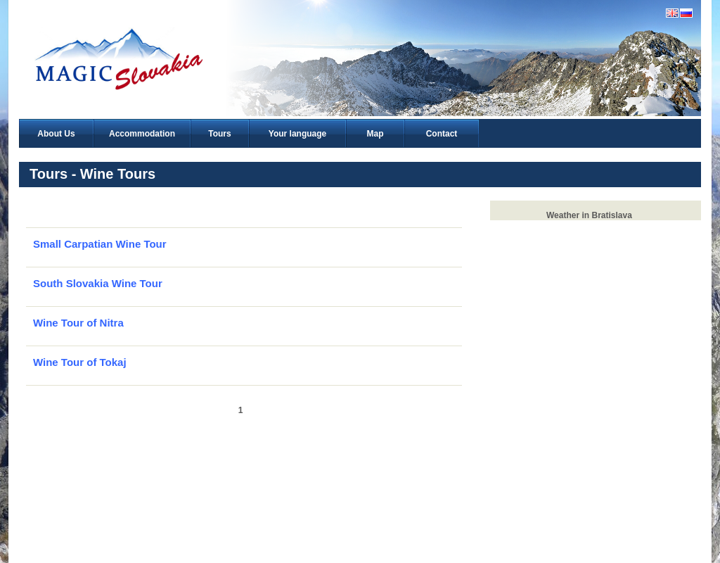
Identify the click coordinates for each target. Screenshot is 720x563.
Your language (297, 134)
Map (375, 134)
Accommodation (142, 134)
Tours (219, 134)
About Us (56, 134)
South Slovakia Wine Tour (97, 283)
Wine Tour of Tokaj (80, 362)
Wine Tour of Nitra (78, 323)
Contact (442, 134)
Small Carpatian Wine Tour (100, 244)
